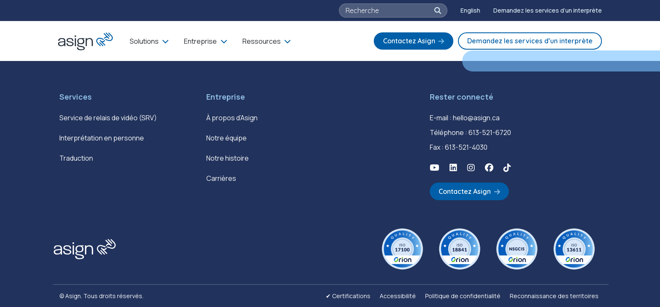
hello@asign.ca (476, 117)
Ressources (261, 41)
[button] (437, 10)
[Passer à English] (470, 10)
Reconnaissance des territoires (554, 296)
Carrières (221, 178)
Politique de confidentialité (462, 296)
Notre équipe (226, 138)
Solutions (144, 41)
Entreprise (200, 41)
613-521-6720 (489, 132)
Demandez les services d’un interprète (547, 10)
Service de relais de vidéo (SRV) (108, 117)
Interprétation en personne (101, 138)
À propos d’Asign (232, 117)
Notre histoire (227, 158)
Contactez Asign (409, 41)
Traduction (76, 158)
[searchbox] (389, 10)
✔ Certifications (348, 296)
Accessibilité (398, 296)
